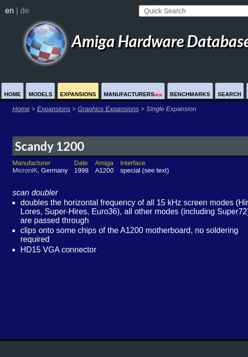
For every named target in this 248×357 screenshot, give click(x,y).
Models (40, 94)
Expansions (78, 94)
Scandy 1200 (49, 146)
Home (12, 94)
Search (229, 94)
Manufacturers (133, 94)
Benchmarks (190, 94)
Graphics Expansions (108, 109)
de (24, 10)
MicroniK (25, 170)
